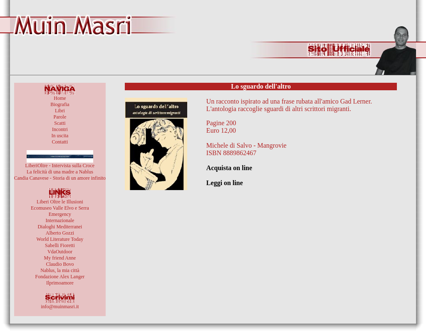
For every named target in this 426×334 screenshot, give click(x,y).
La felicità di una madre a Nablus (60, 172)
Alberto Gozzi (60, 233)
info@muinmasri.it (60, 306)
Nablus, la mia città (59, 270)
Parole (60, 117)
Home (60, 98)
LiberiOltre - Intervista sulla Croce (60, 165)
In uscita (59, 136)
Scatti (59, 123)
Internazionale (60, 220)
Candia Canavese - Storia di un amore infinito (60, 178)
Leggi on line (224, 182)
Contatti (60, 142)
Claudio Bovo (60, 264)
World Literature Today (60, 239)
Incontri (60, 129)
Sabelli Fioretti (60, 245)
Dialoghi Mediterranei (59, 227)
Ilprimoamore (60, 283)
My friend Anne (60, 258)
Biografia (59, 104)
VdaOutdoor (59, 252)
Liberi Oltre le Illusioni (60, 202)
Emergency (60, 214)
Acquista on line (229, 167)
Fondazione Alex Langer (60, 277)
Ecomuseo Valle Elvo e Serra (60, 208)
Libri (60, 111)
